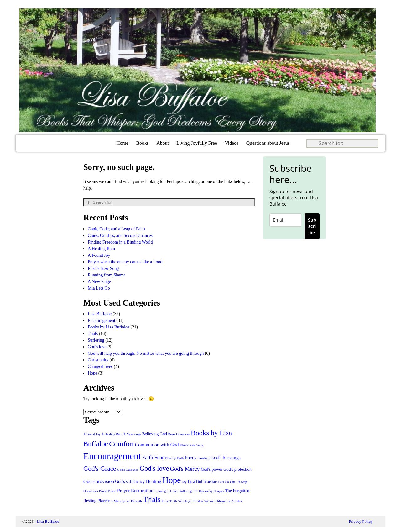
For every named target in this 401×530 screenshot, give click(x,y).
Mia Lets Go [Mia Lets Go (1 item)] (220, 481)
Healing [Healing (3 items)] (153, 481)
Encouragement (101, 320)
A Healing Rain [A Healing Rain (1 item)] (112, 434)
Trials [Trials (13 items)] (151, 499)
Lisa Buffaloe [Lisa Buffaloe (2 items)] (199, 481)
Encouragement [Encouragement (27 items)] (112, 456)
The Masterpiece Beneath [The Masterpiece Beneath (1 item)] (125, 500)
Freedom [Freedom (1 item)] (203, 457)
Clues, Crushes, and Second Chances (120, 235)
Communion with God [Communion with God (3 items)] (157, 444)
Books (142, 143)
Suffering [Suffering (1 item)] (185, 490)
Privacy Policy (360, 521)
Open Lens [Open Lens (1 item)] (90, 490)
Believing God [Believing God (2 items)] (154, 433)
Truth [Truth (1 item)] (173, 500)
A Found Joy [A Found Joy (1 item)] (91, 434)
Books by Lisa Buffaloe (108, 326)
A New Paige (99, 281)
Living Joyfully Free (196, 143)
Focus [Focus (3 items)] (190, 457)
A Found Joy (99, 255)
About (162, 143)
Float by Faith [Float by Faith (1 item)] (174, 457)
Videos (231, 143)
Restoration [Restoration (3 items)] (142, 490)
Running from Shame (107, 274)
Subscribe (312, 226)
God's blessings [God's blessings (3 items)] (226, 457)
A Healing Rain (101, 248)
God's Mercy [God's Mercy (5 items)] (185, 468)
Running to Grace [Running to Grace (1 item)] (166, 490)
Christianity (98, 359)
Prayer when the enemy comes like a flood (125, 261)
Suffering (96, 340)
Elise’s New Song (103, 268)
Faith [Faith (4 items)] (147, 457)
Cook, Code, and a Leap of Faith (116, 228)
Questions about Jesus (268, 143)
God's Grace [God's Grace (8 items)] (99, 468)
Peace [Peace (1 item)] (103, 490)
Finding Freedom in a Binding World (120, 241)
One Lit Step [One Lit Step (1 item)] (238, 481)
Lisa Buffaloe (100, 313)
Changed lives (100, 366)
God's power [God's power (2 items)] (211, 469)
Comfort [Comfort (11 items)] (121, 443)
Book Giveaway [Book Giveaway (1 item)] (179, 434)
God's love (97, 346)
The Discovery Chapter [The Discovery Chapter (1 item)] (208, 490)
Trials (93, 333)
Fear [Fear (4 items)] (159, 457)
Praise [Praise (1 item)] (112, 490)
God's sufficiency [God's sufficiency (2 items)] (130, 481)
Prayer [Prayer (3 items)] (123, 490)
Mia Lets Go (99, 288)
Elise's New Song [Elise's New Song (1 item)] (191, 445)
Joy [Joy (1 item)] (184, 481)
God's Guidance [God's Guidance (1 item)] (127, 469)
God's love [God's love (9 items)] (154, 468)
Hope (92, 372)
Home (122, 143)
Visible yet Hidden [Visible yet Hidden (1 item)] (190, 500)
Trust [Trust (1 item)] (165, 500)
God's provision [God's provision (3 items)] (98, 481)
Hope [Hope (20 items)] (171, 480)
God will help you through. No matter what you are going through (146, 353)
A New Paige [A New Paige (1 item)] (132, 434)
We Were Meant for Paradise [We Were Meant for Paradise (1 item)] (223, 500)
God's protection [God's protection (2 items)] (237, 469)
